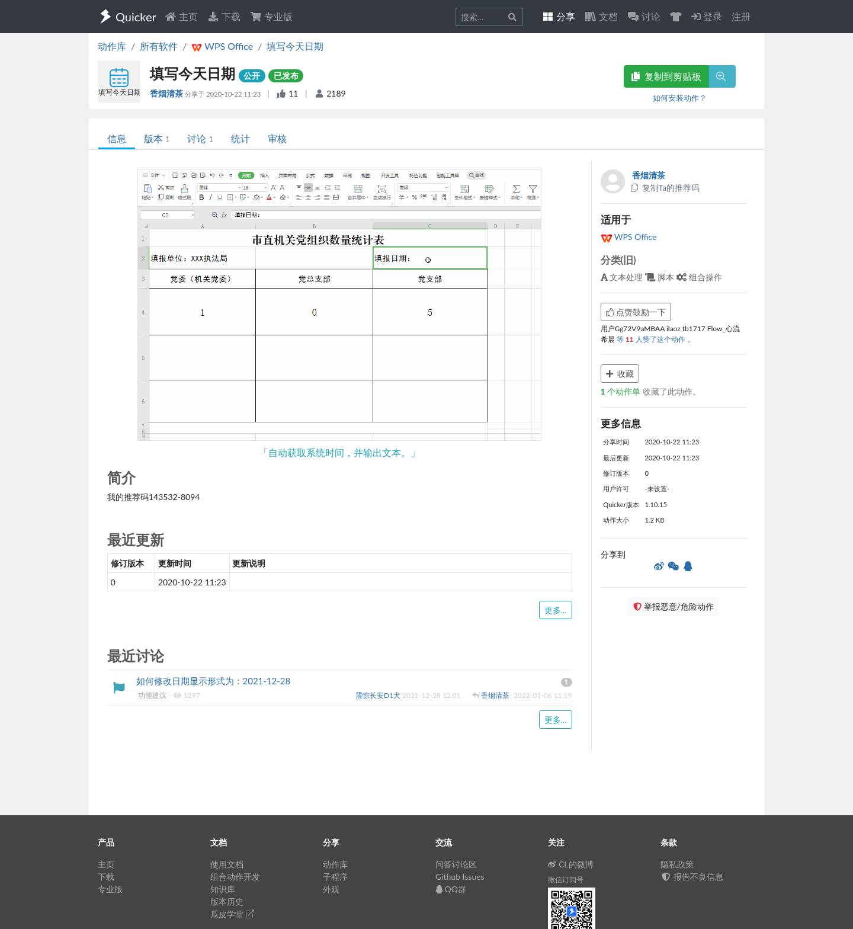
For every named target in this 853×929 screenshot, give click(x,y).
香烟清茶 (167, 93)
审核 (277, 138)
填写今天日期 (295, 46)
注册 (741, 16)
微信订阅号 (565, 879)
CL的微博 (571, 864)
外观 (331, 889)
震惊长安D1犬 (378, 695)
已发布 (286, 76)
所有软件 (159, 46)
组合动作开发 (235, 877)
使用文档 (226, 864)
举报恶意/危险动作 (673, 606)
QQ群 (450, 889)
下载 (223, 16)
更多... (555, 610)
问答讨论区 (456, 864)
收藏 (620, 374)
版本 (156, 138)
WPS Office (629, 237)
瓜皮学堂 (232, 914)
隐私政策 (677, 864)
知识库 (222, 889)
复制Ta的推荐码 (665, 187)
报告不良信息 (691, 877)
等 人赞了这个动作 (652, 339)
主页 (181, 16)
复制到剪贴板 (666, 76)
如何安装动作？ (680, 97)
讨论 (200, 138)
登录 (706, 16)
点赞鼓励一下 (636, 312)
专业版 (271, 16)
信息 (116, 138)
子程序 (335, 877)
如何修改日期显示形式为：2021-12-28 (213, 680)
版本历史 (226, 901)
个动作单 (622, 391)
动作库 (112, 46)
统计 (240, 138)
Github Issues (460, 877)
